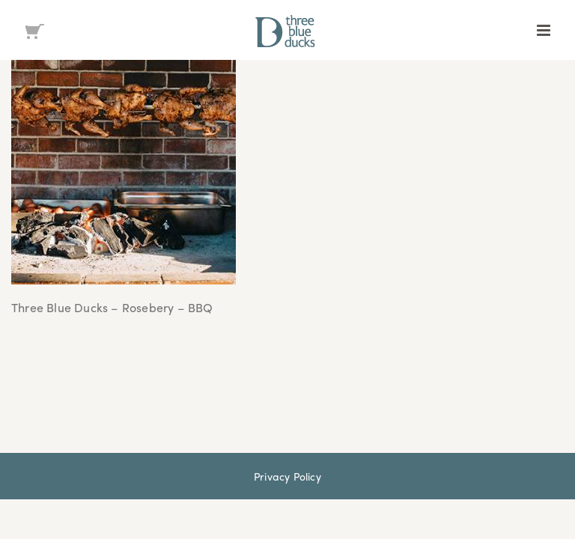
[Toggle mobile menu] (545, 30)
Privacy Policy (287, 476)
